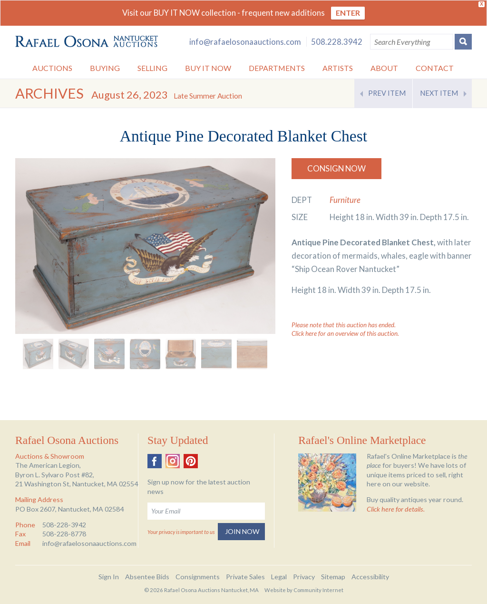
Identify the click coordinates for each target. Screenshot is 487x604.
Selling (152, 67)
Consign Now (336, 168)
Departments (277, 67)
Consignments (197, 577)
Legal (279, 577)
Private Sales (245, 577)
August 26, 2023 (166, 94)
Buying (105, 67)
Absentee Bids (147, 577)
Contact (435, 67)
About (384, 67)
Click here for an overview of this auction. (345, 333)
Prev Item (387, 93)
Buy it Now (208, 67)
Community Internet (318, 590)
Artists (337, 67)
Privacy (304, 577)
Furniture (345, 200)
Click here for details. (396, 509)
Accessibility (370, 577)
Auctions (52, 67)
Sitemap (333, 577)
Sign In (108, 577)
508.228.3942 (336, 42)
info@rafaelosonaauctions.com (245, 42)
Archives (49, 93)
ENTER (348, 12)
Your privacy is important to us (180, 532)
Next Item (439, 93)
